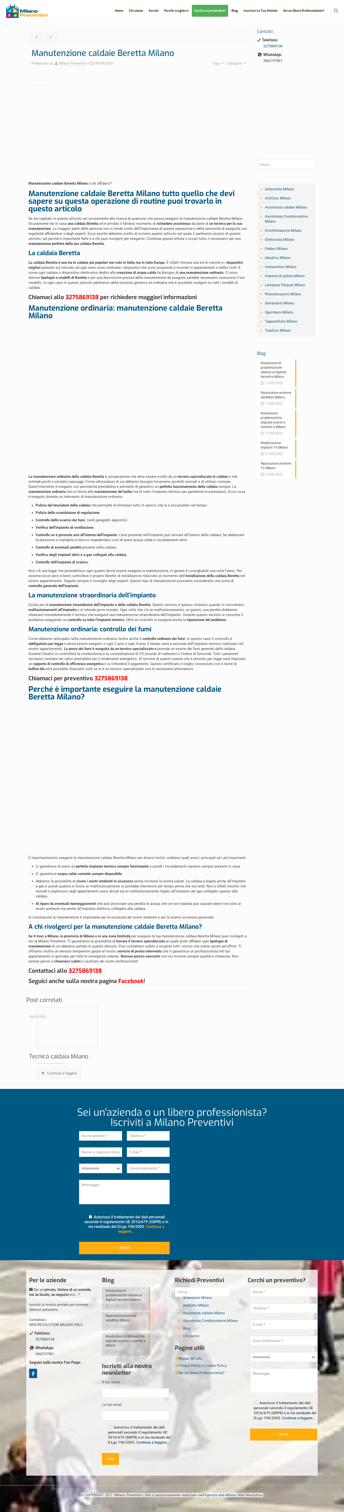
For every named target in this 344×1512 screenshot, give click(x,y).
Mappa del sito (190, 1358)
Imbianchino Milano (280, 267)
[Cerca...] (286, 164)
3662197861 (272, 61)
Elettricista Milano (279, 239)
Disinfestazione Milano (283, 230)
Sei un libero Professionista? (201, 1373)
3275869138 (82, 297)
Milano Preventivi (72, 63)
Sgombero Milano (279, 312)
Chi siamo (191, 1336)
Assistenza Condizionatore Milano (286, 219)
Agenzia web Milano (220, 1495)
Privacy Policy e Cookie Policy (202, 1366)
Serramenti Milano (279, 303)
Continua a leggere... (153, 1442)
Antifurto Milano (278, 198)
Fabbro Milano (276, 249)
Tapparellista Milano (281, 321)
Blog (186, 1328)
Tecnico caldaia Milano (58, 1056)
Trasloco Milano (278, 330)
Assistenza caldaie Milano (286, 207)
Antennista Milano (279, 189)
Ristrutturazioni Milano (283, 294)
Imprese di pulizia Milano (285, 276)
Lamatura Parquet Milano (285, 285)
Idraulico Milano (278, 258)
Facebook (131, 981)
